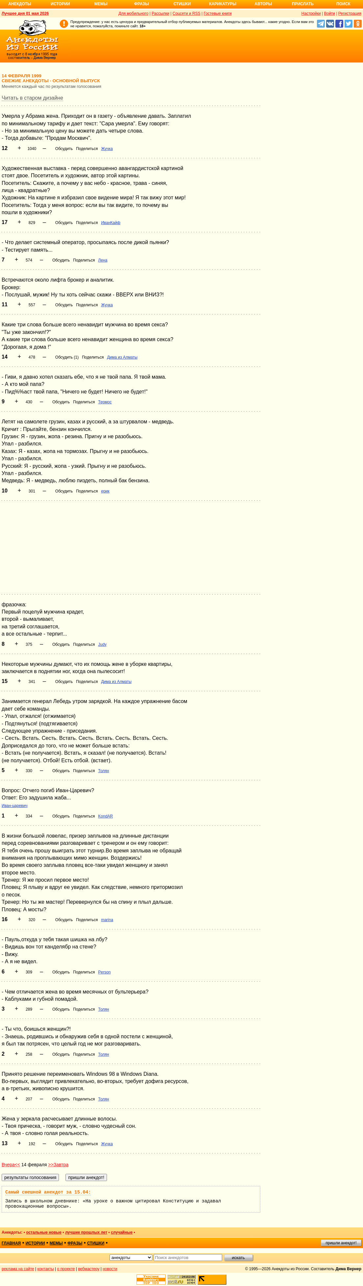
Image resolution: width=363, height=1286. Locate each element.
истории (35, 1243)
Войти (329, 13)
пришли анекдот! (340, 1243)
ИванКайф (110, 222)
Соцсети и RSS (186, 13)
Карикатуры (222, 4)
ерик (105, 491)
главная (11, 1243)
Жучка (107, 148)
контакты (46, 1269)
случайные (122, 1232)
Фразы (141, 4)
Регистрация (349, 13)
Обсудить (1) (67, 357)
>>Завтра (58, 1164)
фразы (74, 1243)
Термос (105, 402)
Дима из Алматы (122, 357)
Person (104, 972)
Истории (60, 4)
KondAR (105, 816)
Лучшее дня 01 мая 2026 (25, 13)
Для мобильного (133, 13)
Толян (103, 771)
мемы (56, 1243)
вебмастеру (88, 1269)
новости (110, 1269)
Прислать (303, 4)
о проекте (66, 1269)
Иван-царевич (14, 805)
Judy (102, 644)
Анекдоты (19, 4)
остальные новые (44, 1232)
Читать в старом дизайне (32, 98)
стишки (95, 1243)
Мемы (101, 4)
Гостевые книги (218, 13)
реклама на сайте (18, 1269)
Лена (102, 260)
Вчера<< (11, 1164)
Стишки (182, 4)
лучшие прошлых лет (86, 1232)
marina (107, 920)
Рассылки (160, 13)
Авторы (263, 4)
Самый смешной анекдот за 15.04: (48, 1192)
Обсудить (64, 148)
